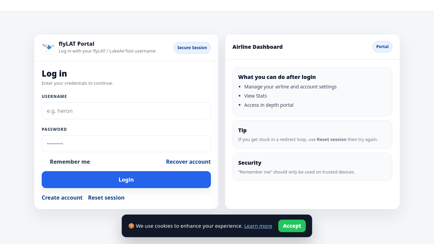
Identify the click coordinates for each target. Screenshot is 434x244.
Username (54, 96)
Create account (62, 197)
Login (126, 179)
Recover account (188, 161)
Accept (292, 225)
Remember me (70, 161)
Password (54, 129)
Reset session (106, 197)
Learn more (258, 225)
